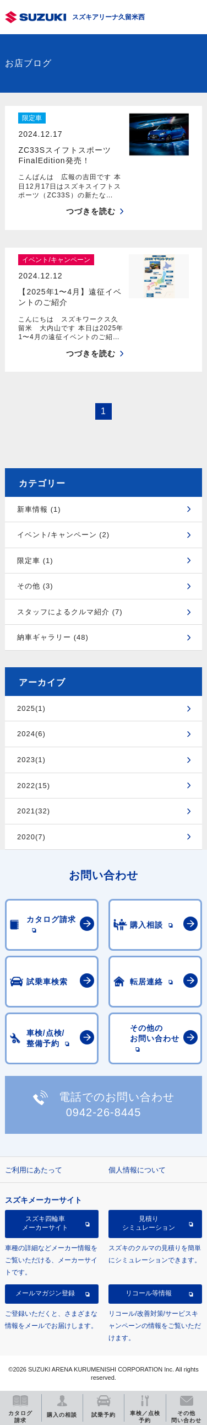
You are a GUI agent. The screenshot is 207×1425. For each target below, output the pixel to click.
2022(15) (33, 785)
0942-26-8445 (103, 1112)
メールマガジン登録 (45, 1293)
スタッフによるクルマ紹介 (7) (70, 612)
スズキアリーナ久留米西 (108, 17)
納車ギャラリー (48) (53, 637)
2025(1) (31, 708)
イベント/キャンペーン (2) (63, 535)
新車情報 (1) (39, 509)
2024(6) (31, 734)
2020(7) (31, 837)
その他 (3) (35, 586)
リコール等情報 (149, 1293)
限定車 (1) (35, 560)
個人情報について (137, 1170)
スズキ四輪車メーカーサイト (45, 1223)
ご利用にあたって (33, 1170)
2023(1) (31, 760)
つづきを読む (91, 211)
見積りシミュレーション (148, 1223)
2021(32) (33, 811)
